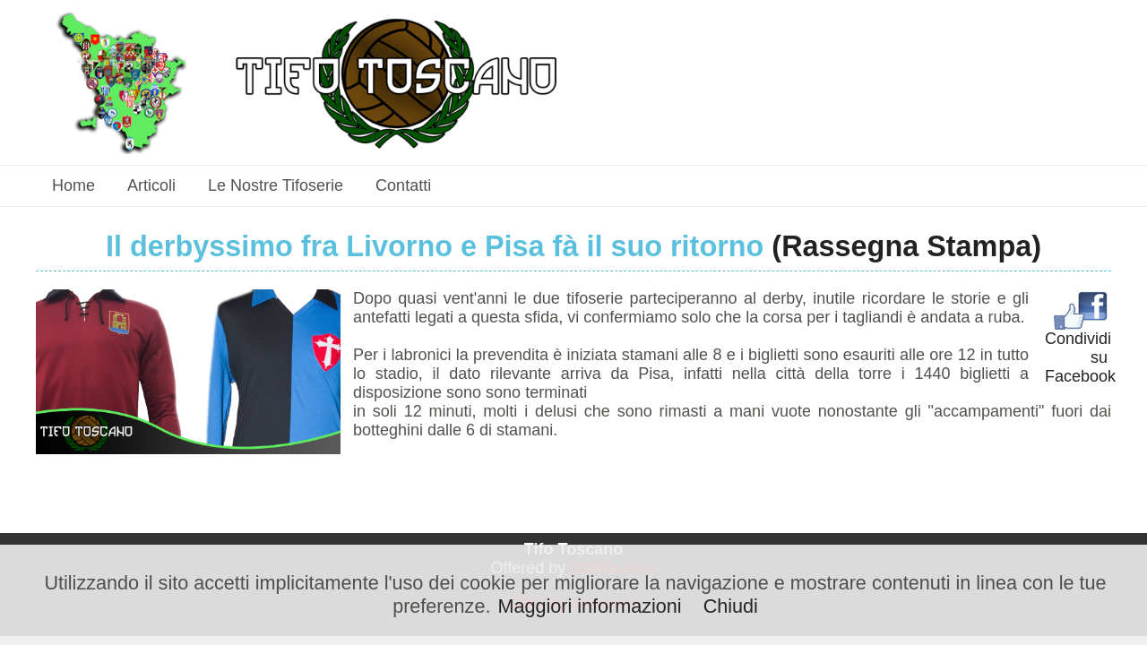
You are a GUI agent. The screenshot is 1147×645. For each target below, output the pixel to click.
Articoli (151, 185)
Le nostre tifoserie (275, 185)
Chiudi (730, 606)
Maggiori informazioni (589, 606)
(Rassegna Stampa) (906, 246)
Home (73, 185)
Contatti (403, 185)
